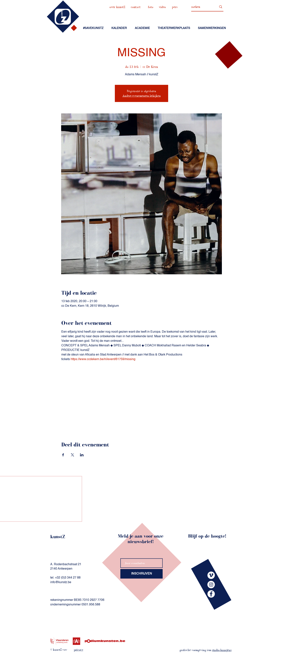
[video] (162, 7)
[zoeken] (201, 7)
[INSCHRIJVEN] (141, 574)
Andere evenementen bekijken (141, 95)
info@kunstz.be (60, 582)
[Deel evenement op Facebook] (63, 454)
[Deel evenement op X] (72, 454)
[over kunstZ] (117, 7)
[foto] (150, 7)
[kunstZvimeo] (211, 575)
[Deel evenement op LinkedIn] (82, 454)
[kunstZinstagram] (211, 584)
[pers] (174, 7)
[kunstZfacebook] (211, 594)
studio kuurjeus (222, 650)
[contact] (136, 7)
